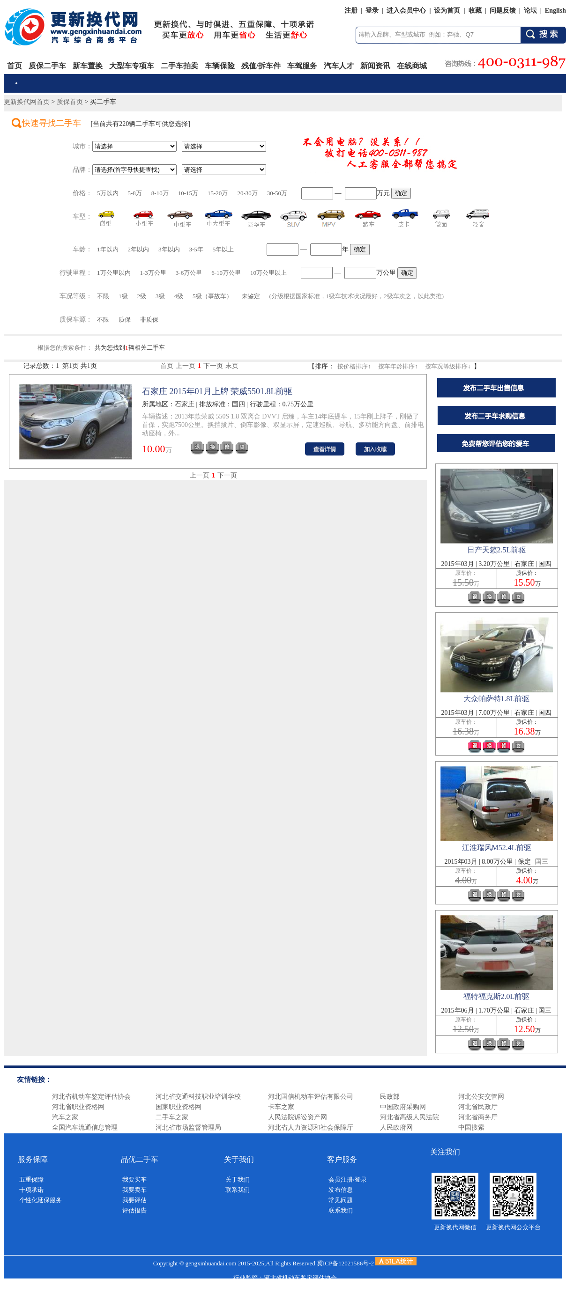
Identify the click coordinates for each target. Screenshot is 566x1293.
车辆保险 (220, 66)
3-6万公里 (189, 272)
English (555, 10)
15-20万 (218, 193)
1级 (123, 296)
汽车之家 (65, 1117)
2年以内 (138, 249)
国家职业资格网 (178, 1106)
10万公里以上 (268, 272)
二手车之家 (172, 1117)
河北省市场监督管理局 (188, 1127)
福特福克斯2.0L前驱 (496, 996)
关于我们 (237, 1179)
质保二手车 (47, 66)
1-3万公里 (153, 272)
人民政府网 (396, 1127)
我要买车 (134, 1179)
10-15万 (188, 193)
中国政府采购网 (403, 1106)
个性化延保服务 (40, 1200)
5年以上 (223, 249)
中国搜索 (471, 1127)
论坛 (530, 10)
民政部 (390, 1096)
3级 (160, 296)
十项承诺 (31, 1189)
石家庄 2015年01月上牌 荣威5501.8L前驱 (217, 391)
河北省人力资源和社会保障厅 (310, 1127)
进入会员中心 (406, 10)
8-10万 (160, 193)
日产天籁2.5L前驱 (496, 550)
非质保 (149, 319)
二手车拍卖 (179, 66)
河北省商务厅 (478, 1117)
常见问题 (340, 1200)
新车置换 (88, 66)
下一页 (213, 365)
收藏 (475, 10)
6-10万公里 (226, 272)
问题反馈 (503, 10)
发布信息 (340, 1189)
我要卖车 (134, 1189)
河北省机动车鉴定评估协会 (91, 1096)
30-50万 (277, 193)
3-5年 (196, 249)
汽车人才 (339, 66)
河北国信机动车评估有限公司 (310, 1096)
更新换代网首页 (27, 101)
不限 (103, 296)
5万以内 (108, 193)
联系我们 (237, 1189)
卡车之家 (281, 1106)
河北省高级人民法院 (409, 1117)
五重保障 (31, 1179)
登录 (372, 10)
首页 (14, 66)
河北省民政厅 (478, 1106)
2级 (142, 296)
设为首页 (447, 10)
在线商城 (412, 66)
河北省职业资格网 (78, 1106)
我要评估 (134, 1200)
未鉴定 (251, 296)
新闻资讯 (375, 66)
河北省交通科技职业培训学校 (198, 1096)
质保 (125, 319)
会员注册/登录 (347, 1179)
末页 (231, 365)
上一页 (185, 365)
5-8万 (135, 193)
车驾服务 (302, 66)
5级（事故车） (212, 296)
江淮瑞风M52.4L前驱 (496, 848)
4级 (179, 296)
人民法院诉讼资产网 (297, 1117)
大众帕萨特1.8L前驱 (496, 699)
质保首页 (70, 101)
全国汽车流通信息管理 (85, 1127)
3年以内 (169, 249)
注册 (350, 10)
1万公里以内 (114, 272)
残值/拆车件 (261, 66)
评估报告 (134, 1210)
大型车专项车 (131, 66)
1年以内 (108, 249)
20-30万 (247, 193)
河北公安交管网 (481, 1096)
